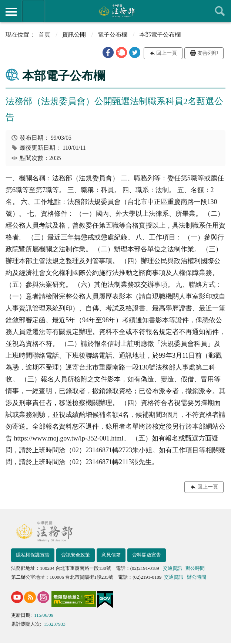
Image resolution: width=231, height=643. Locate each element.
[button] (108, 52)
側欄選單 (11, 12)
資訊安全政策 (75, 555)
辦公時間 (195, 568)
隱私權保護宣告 (33, 555)
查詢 (220, 11)
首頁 (44, 34)
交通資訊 (172, 568)
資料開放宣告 (146, 555)
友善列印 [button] (207, 53)
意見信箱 (111, 555)
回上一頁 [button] (166, 53)
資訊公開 (74, 34)
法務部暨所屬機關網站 (33, 11)
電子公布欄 (112, 34)
